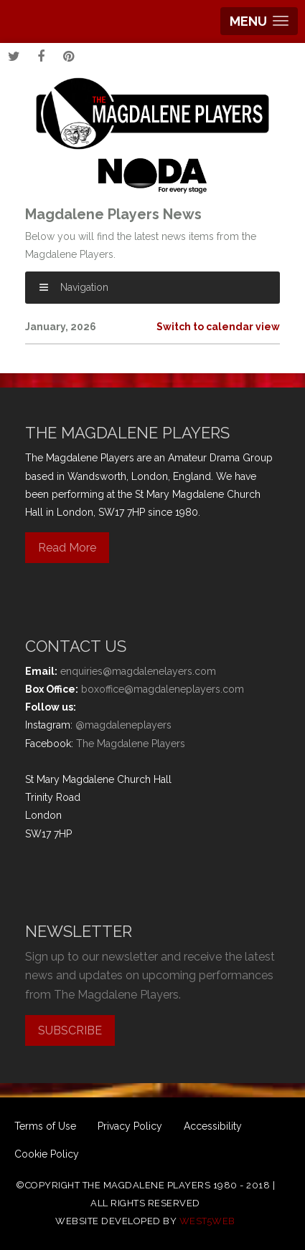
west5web (207, 1221)
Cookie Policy (46, 1154)
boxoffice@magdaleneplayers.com (162, 689)
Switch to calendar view (218, 326)
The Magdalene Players (130, 743)
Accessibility (213, 1126)
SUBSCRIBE (70, 1030)
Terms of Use (45, 1126)
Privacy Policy (130, 1126)
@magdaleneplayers (123, 725)
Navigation (73, 288)
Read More (67, 547)
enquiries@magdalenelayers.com (138, 671)
